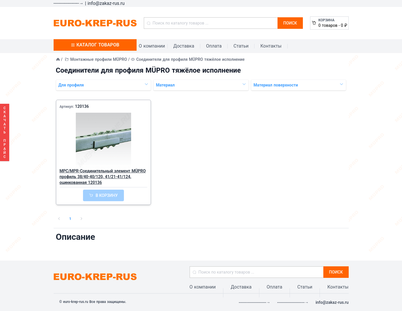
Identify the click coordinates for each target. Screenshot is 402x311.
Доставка (183, 46)
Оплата (214, 46)
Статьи (240, 46)
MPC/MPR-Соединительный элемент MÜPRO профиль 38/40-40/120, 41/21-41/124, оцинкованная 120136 (103, 177)
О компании (152, 46)
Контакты (270, 46)
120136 (82, 106)
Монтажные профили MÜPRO (98, 59)
